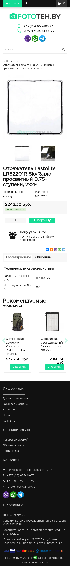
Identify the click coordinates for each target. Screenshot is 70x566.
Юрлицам (9, 410)
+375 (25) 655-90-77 (37, 26)
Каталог (12, 3)
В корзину (42, 220)
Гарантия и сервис (15, 404)
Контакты (9, 421)
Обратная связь (13, 445)
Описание (42, 257)
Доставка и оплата (15, 398)
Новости (8, 415)
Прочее (10, 61)
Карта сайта (11, 451)
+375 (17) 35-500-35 (38, 31)
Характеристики (18, 257)
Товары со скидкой (16, 440)
